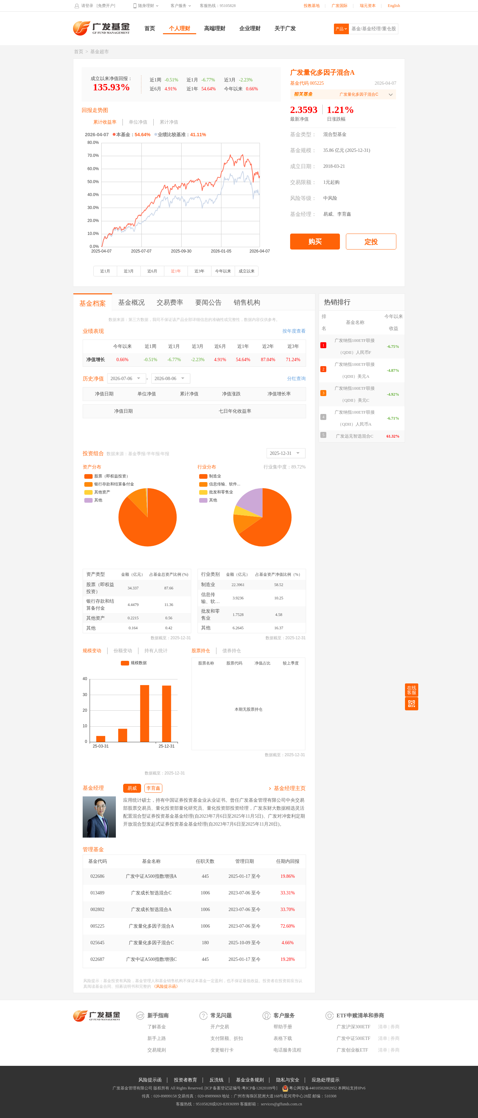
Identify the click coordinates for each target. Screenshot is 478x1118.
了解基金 (156, 1026)
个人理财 (179, 28)
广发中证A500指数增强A (151, 876)
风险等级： (303, 198)
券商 (395, 1026)
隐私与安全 (287, 1079)
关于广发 (285, 28)
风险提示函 (150, 1079)
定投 (371, 242)
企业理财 (250, 28)
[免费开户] (106, 5)
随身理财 (146, 5)
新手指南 (158, 1015)
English (394, 5)
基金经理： (303, 214)
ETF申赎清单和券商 (360, 1015)
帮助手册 (283, 1026)
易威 (328, 214)
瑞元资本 (368, 5)
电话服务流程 (287, 1050)
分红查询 (296, 378)
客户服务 (179, 5)
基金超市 (99, 51)
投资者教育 (185, 1079)
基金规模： (303, 150)
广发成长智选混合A (151, 909)
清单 (382, 1026)
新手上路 (156, 1038)
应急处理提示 (326, 1079)
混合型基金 (335, 134)
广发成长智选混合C (151, 892)
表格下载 (283, 1038)
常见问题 (221, 1015)
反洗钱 (216, 1079)
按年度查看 (294, 331)
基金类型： (303, 134)
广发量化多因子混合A (151, 926)
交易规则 (156, 1050)
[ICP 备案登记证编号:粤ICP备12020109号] (240, 1088)
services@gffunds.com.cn (281, 1104)
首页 (149, 28)
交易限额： (303, 182)
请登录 (87, 5)
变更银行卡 (222, 1050)
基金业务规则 (250, 1079)
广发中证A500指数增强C (151, 959)
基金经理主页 (290, 788)
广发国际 (340, 5)
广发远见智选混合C (354, 436)
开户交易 (219, 1026)
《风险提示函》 (166, 986)
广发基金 (101, 28)
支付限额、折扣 (226, 1038)
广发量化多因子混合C (151, 942)
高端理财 (214, 28)
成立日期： (303, 166)
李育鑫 (344, 214)
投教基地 (312, 5)
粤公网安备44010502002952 (313, 1088)
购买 (315, 241)
